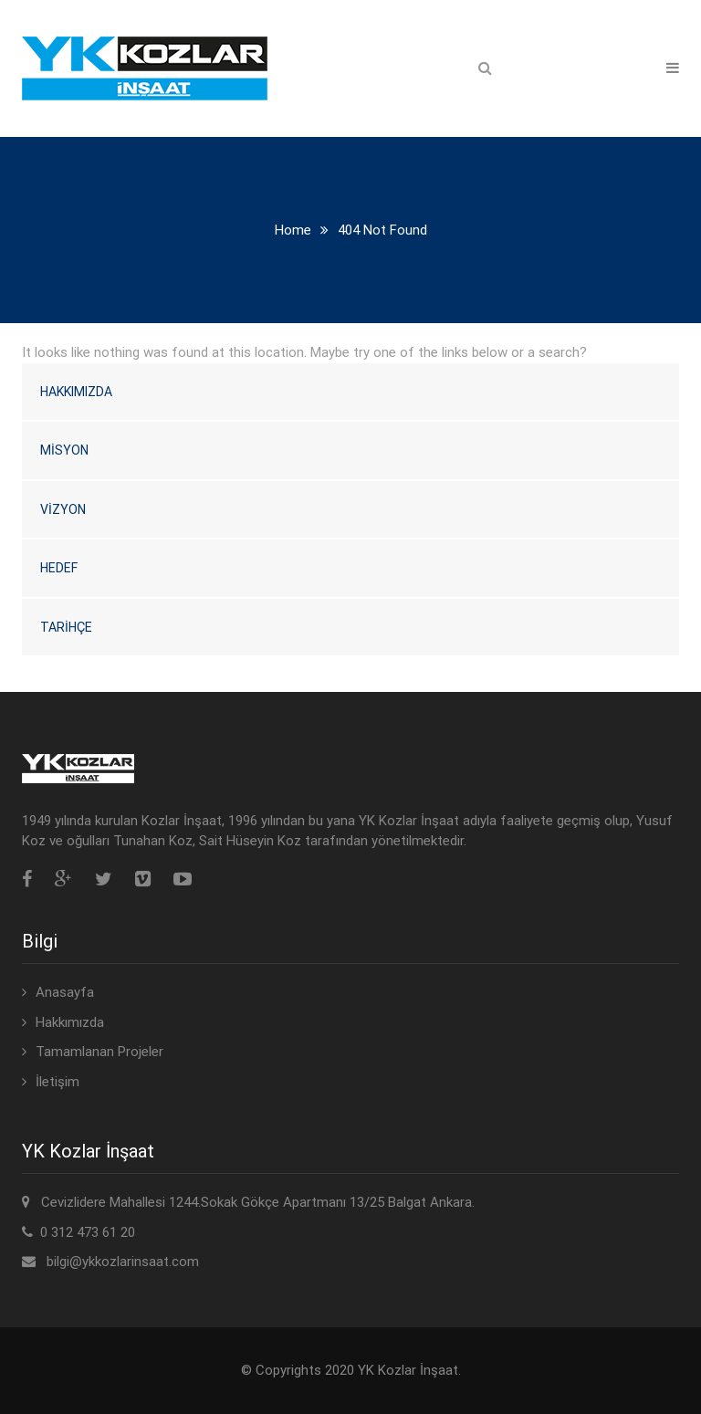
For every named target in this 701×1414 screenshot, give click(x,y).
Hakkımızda (76, 391)
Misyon (64, 450)
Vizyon (63, 509)
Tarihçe (66, 627)
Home (293, 230)
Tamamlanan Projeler (99, 1051)
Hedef (59, 567)
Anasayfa (65, 992)
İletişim (57, 1082)
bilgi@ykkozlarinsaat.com (123, 1261)
